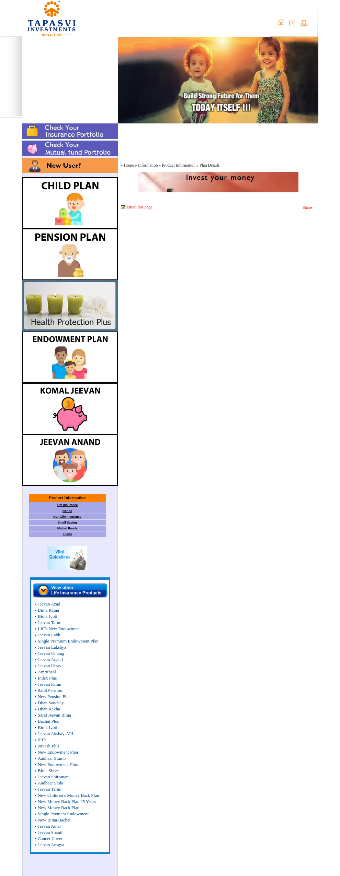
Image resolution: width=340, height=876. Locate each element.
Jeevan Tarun (49, 622)
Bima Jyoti (47, 616)
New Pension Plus (54, 696)
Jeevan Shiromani (54, 776)
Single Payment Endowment (63, 813)
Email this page (139, 207)
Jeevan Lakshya (52, 647)
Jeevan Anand (50, 659)
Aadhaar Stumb (52, 758)
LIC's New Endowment (59, 628)
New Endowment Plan (58, 752)
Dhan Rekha (49, 708)
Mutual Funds (67, 528)
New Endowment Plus (58, 764)
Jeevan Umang (51, 653)
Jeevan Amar (49, 826)
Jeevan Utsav (49, 665)
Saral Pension (50, 690)
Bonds (67, 511)
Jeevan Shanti (50, 832)
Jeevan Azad (49, 604)
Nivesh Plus (48, 745)
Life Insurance (67, 505)
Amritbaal (47, 671)
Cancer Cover (50, 838)
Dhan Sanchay (51, 702)
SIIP (42, 739)
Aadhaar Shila (50, 782)
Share (307, 207)
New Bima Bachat (54, 820)
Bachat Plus (48, 721)
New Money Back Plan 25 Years (67, 801)
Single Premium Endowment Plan (68, 641)
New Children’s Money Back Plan (68, 795)
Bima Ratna (48, 610)
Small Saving (67, 522)
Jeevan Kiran (49, 684)
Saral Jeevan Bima (54, 715)
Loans (67, 534)
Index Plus (47, 678)
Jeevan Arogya (51, 844)
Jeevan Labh (49, 634)
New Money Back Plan (58, 807)
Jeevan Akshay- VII (55, 733)
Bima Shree (48, 770)
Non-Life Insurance (67, 516)
